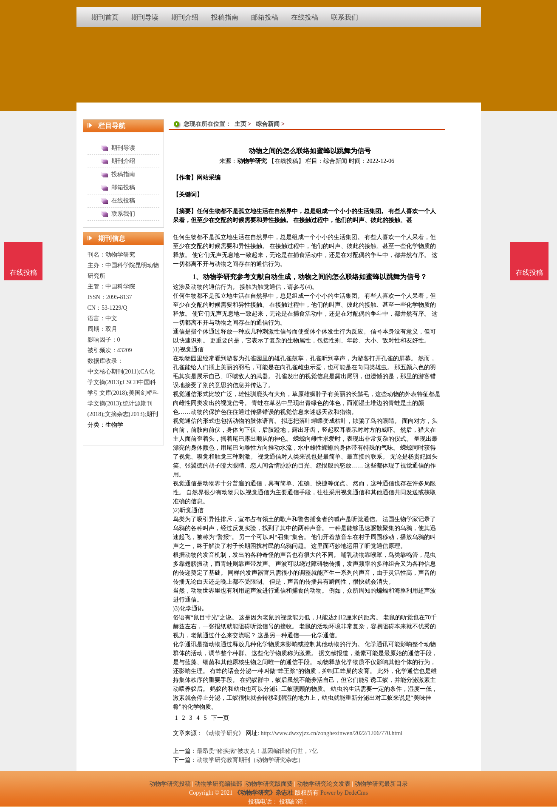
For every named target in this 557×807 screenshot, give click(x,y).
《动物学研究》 (223, 733)
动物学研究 (252, 161)
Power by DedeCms (344, 793)
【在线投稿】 (286, 161)
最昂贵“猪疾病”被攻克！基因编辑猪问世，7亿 (257, 751)
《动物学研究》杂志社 (264, 793)
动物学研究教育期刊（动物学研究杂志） (250, 760)
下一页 (220, 718)
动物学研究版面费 (269, 784)
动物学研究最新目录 (381, 784)
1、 (197, 277)
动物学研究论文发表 (324, 784)
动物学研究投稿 (170, 784)
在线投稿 (529, 272)
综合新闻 (268, 124)
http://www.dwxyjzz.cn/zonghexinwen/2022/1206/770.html (331, 733)
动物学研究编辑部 (218, 784)
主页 (240, 124)
